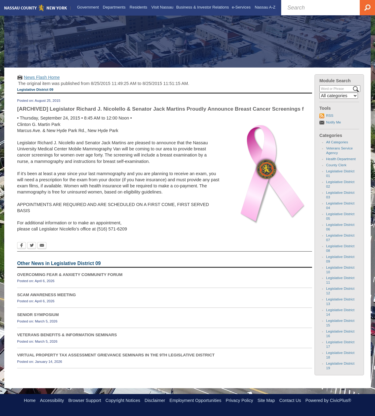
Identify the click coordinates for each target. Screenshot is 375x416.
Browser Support (84, 400)
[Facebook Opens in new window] (21, 251)
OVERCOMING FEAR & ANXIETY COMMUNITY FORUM (70, 280)
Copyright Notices (122, 400)
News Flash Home (42, 82)
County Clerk (336, 170)
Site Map (266, 400)
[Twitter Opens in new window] (31, 251)
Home (29, 400)
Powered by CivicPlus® (328, 400)
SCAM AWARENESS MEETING (46, 299)
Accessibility (52, 400)
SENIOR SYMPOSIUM (38, 320)
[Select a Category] (338, 101)
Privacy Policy (239, 400)
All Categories (337, 147)
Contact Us (290, 400)
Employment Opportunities (196, 400)
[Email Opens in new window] (41, 251)
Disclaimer (155, 400)
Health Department (341, 164)
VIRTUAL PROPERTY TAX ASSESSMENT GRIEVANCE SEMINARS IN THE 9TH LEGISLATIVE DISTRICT (116, 360)
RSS (329, 121)
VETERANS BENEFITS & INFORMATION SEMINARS (67, 340)
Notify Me (333, 127)
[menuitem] (87, 6)
